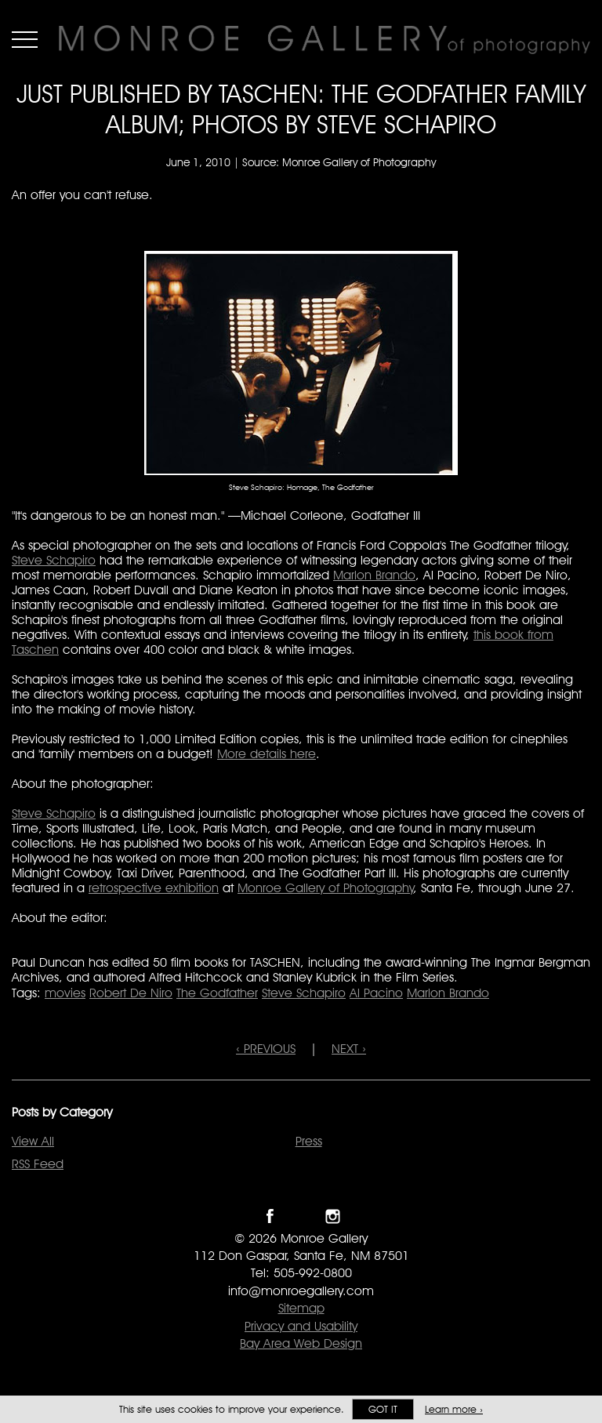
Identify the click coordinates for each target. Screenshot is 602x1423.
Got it (382, 1409)
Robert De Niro (130, 993)
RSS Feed (37, 1163)
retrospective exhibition (154, 887)
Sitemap (301, 1308)
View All (33, 1141)
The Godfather (217, 993)
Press (309, 1141)
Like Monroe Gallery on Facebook (270, 1216)
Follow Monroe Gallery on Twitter (301, 1216)
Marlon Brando (374, 575)
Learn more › (454, 1409)
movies (65, 993)
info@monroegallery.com (301, 1290)
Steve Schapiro (54, 560)
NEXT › (349, 1048)
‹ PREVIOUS (266, 1048)
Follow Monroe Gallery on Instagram (332, 1216)
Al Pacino (376, 993)
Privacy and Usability (301, 1326)
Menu (25, 39)
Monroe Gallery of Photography (326, 887)
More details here (266, 753)
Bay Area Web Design (301, 1343)
